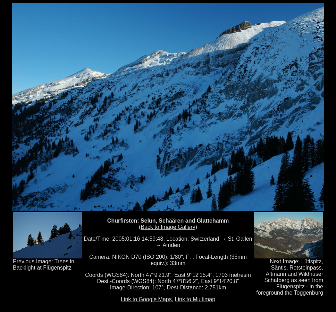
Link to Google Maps (146, 299)
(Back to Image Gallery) (168, 227)
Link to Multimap (195, 299)
